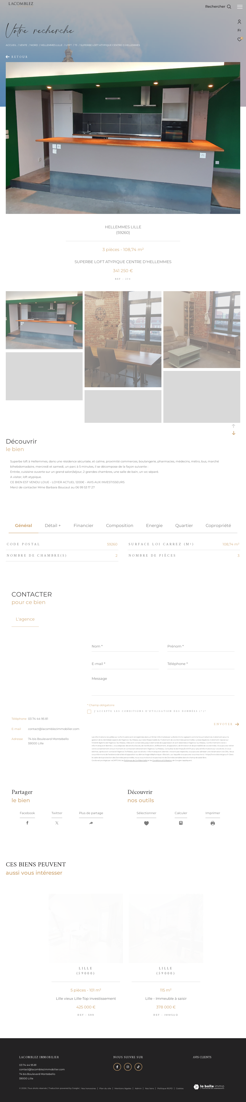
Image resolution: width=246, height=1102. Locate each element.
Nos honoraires (88, 1088)
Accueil (11, 45)
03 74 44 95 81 (38, 719)
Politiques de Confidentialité (135, 760)
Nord (34, 45)
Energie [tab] (154, 525)
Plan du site (105, 1088)
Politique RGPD (165, 1088)
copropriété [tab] (218, 525)
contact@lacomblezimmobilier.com (53, 729)
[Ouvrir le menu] (240, 6)
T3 (76, 45)
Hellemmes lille (51, 45)
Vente (23, 45)
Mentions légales (123, 1088)
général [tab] (23, 525)
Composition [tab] (119, 525)
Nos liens (150, 1088)
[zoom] (44, 348)
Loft (69, 45)
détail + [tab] (53, 525)
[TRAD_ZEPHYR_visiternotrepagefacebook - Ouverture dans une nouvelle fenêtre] (117, 1067)
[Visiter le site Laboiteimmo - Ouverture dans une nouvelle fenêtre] (209, 1087)
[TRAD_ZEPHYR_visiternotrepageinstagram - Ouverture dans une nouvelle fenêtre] (128, 1067)
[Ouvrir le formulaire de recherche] (218, 7)
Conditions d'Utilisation (162, 760)
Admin (138, 1088)
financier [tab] (83, 525)
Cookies (180, 1088)
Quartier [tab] (184, 525)
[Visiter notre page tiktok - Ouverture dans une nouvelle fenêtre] (138, 1067)
